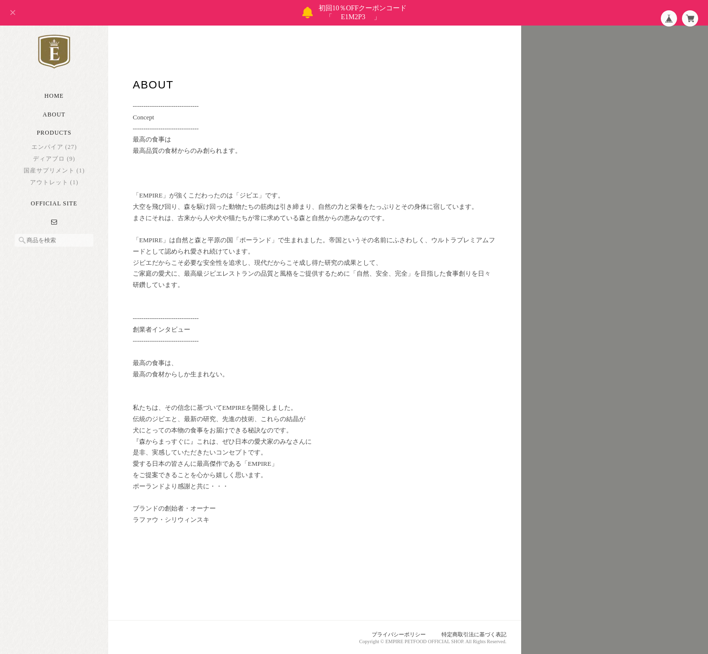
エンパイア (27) (54, 146)
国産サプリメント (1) (54, 170)
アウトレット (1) (54, 182)
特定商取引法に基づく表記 (474, 634)
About (54, 114)
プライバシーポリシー (399, 634)
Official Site (54, 203)
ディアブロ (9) (54, 158)
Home (53, 95)
